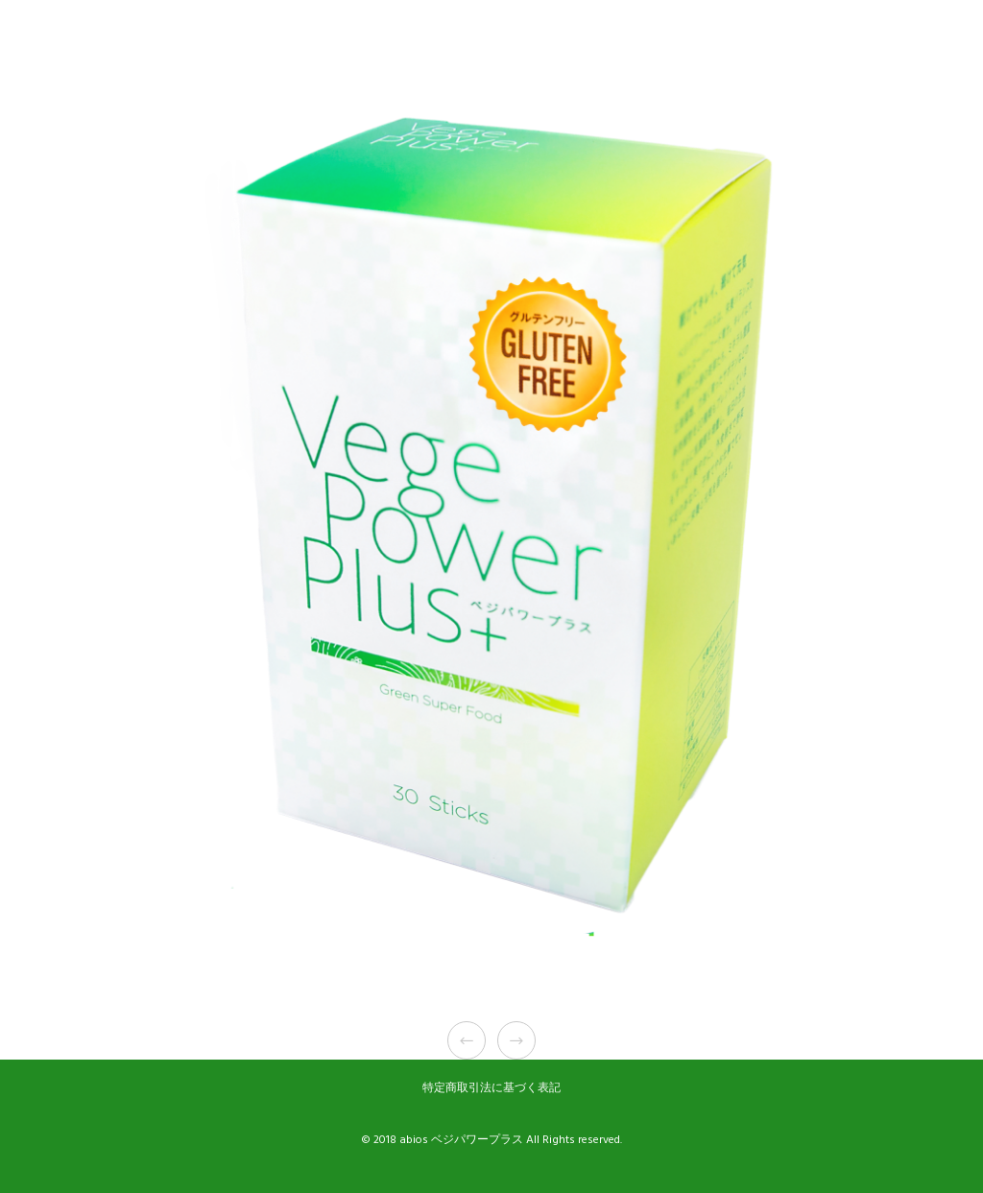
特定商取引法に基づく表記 (491, 1088)
